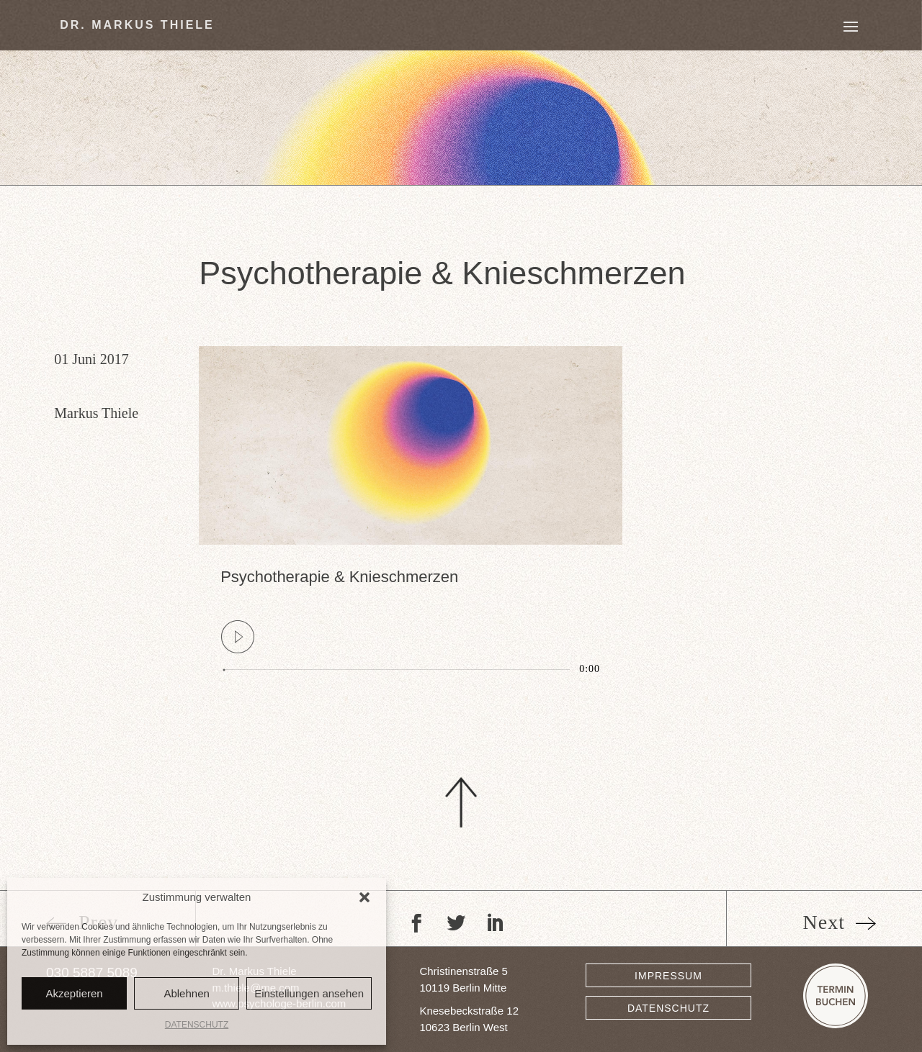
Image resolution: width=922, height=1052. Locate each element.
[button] (364, 897)
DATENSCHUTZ (196, 1025)
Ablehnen (186, 993)
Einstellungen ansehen (309, 993)
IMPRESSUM (668, 975)
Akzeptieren (73, 993)
